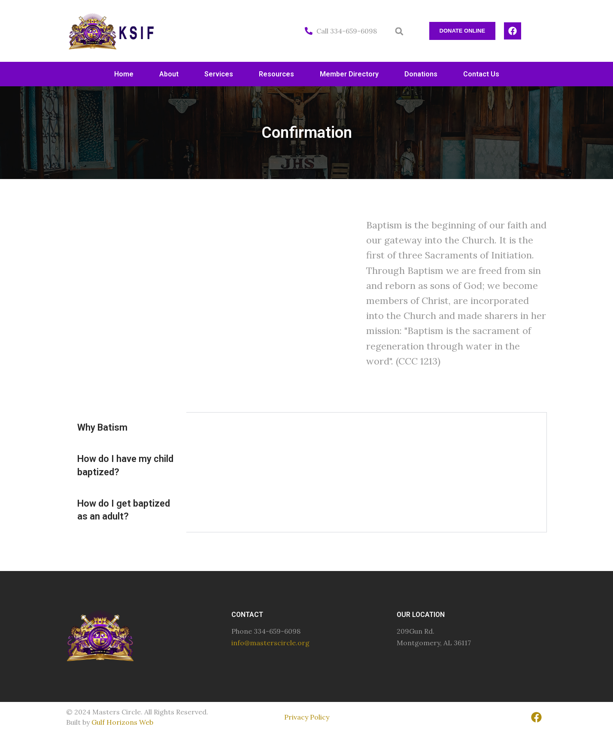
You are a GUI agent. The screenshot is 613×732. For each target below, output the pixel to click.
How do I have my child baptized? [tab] (125, 465)
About (169, 74)
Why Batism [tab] (102, 427)
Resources (276, 74)
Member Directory (349, 74)
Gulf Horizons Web (122, 722)
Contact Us (481, 74)
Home (124, 74)
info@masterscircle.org (270, 642)
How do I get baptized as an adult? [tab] (123, 510)
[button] (399, 31)
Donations (420, 74)
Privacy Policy (306, 717)
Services (218, 74)
